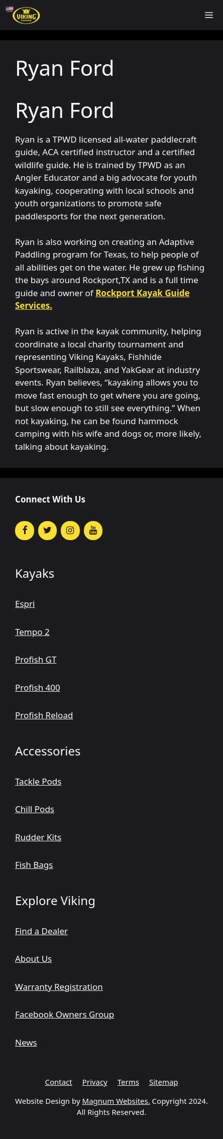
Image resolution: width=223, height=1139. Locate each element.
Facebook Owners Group (64, 1014)
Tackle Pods (38, 781)
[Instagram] (70, 531)
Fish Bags (34, 864)
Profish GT (35, 659)
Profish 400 (37, 687)
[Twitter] (47, 531)
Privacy (94, 1082)
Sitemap (163, 1082)
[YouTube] (93, 531)
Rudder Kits (38, 837)
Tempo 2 (32, 632)
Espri (25, 603)
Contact (58, 1082)
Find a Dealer (41, 931)
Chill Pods (34, 809)
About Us (33, 958)
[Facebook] (24, 531)
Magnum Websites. (116, 1101)
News (26, 1042)
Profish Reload (44, 715)
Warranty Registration (59, 986)
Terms (128, 1082)
